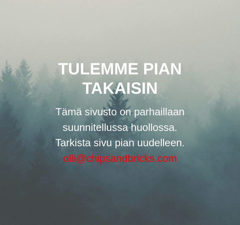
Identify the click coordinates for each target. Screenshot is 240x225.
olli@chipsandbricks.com (120, 158)
